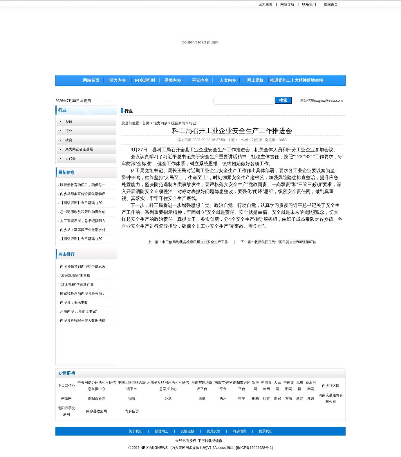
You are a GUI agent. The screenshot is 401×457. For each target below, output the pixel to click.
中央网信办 (66, 386)
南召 (277, 398)
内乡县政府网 (96, 411)
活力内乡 (160, 123)
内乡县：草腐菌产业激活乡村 (81, 230)
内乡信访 (132, 411)
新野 (299, 398)
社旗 (266, 398)
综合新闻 (178, 123)
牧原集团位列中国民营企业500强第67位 (285, 242)
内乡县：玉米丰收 (73, 303)
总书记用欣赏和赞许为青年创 (81, 212)
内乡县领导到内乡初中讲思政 (81, 267)
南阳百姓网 (96, 398)
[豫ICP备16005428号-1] (254, 448)
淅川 (310, 398)
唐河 (223, 398)
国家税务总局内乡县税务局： (81, 294)
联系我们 (309, 4)
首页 (145, 123)
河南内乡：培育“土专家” (77, 311)
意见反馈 (214, 431)
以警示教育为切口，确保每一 (81, 185)
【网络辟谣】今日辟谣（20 (80, 203)
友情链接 (187, 431)
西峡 (201, 398)
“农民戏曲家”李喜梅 (74, 276)
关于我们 (135, 431)
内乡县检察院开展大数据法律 (81, 320)
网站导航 (287, 4)
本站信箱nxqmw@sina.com (321, 101)
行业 (192, 123)
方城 (288, 398)
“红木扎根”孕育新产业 (76, 285)
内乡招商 (239, 431)
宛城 (131, 398)
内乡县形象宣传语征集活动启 (81, 194)
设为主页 (265, 4)
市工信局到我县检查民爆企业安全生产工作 (195, 242)
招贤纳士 (162, 431)
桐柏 (255, 398)
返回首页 (331, 4)
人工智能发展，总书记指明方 (81, 221)
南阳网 (66, 398)
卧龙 (168, 398)
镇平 (241, 398)
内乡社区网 (330, 386)
